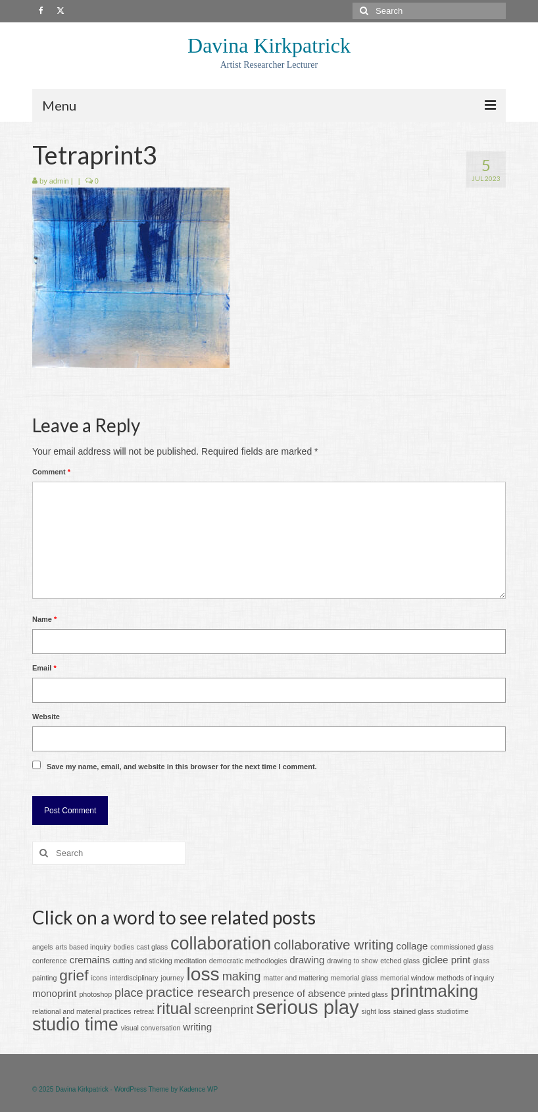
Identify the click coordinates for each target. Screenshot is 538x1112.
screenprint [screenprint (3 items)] (223, 1010)
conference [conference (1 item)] (49, 961)
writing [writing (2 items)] (197, 1026)
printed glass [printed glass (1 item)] (368, 994)
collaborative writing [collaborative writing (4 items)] (333, 944)
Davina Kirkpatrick (269, 45)
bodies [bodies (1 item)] (123, 947)
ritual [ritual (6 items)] (174, 1008)
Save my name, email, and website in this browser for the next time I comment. (182, 767)
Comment (51, 472)
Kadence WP (199, 1089)
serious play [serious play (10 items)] (307, 1007)
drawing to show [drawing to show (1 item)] (352, 961)
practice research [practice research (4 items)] (198, 991)
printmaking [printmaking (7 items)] (434, 991)
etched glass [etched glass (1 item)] (400, 961)
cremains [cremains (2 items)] (90, 959)
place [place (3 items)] (128, 992)
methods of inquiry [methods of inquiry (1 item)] (465, 978)
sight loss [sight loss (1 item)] (376, 1011)
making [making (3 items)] (241, 976)
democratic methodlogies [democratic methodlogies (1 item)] (248, 961)
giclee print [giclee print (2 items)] (446, 959)
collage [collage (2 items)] (412, 945)
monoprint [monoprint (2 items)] (54, 993)
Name (44, 619)
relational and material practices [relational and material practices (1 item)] (81, 1011)
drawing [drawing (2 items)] (306, 959)
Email (44, 668)
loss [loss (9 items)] (202, 973)
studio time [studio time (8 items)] (75, 1024)
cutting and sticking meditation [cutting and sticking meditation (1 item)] (159, 961)
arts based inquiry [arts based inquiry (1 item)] (82, 947)
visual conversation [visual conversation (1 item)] (151, 1028)
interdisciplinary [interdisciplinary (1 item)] (134, 978)
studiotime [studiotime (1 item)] (453, 1011)
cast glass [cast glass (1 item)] (152, 947)
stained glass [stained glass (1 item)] (413, 1011)
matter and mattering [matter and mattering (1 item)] (295, 978)
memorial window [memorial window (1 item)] (407, 978)
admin (59, 181)
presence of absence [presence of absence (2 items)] (299, 993)
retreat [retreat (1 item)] (144, 1011)
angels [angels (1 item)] (42, 947)
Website (46, 716)
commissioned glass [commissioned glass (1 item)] (461, 947)
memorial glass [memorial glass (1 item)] (354, 978)
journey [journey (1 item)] (172, 978)
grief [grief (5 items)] (73, 975)
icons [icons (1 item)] (99, 978)
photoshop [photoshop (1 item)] (95, 994)
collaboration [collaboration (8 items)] (220, 943)
